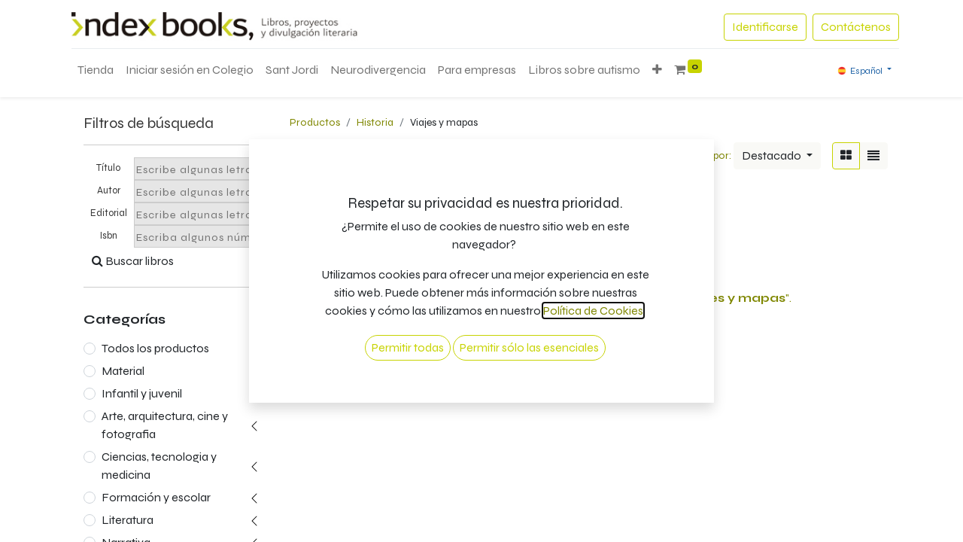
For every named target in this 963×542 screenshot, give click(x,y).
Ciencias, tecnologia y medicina (159, 465)
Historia (375, 122)
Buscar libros (133, 261)
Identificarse (765, 27)
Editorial (108, 213)
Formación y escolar (156, 497)
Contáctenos (856, 27)
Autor (108, 190)
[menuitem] (95, 70)
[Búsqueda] (645, 155)
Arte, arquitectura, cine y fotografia (165, 425)
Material (123, 371)
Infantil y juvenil (142, 393)
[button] (657, 70)
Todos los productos (155, 348)
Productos (315, 122)
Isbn (108, 236)
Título (108, 168)
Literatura (127, 520)
